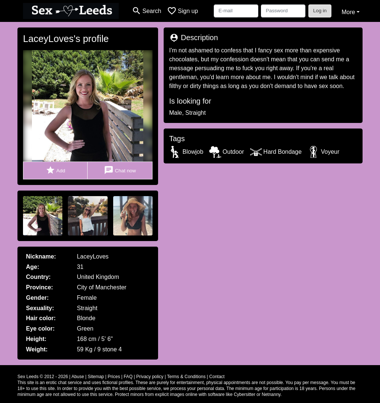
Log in (320, 10)
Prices (114, 376)
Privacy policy (149, 376)
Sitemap (96, 376)
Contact (217, 376)
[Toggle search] (146, 11)
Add (55, 170)
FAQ (128, 376)
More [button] (348, 12)
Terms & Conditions (186, 376)
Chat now (120, 170)
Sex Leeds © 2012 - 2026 (42, 376)
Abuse (77, 376)
